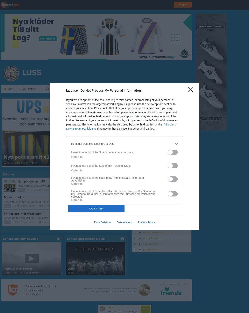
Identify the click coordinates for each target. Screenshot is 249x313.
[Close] (192, 91)
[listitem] (124, 144)
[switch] (173, 152)
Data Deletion (102, 222)
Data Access (124, 222)
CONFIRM (96, 208)
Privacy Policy (146, 222)
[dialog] (124, 156)
